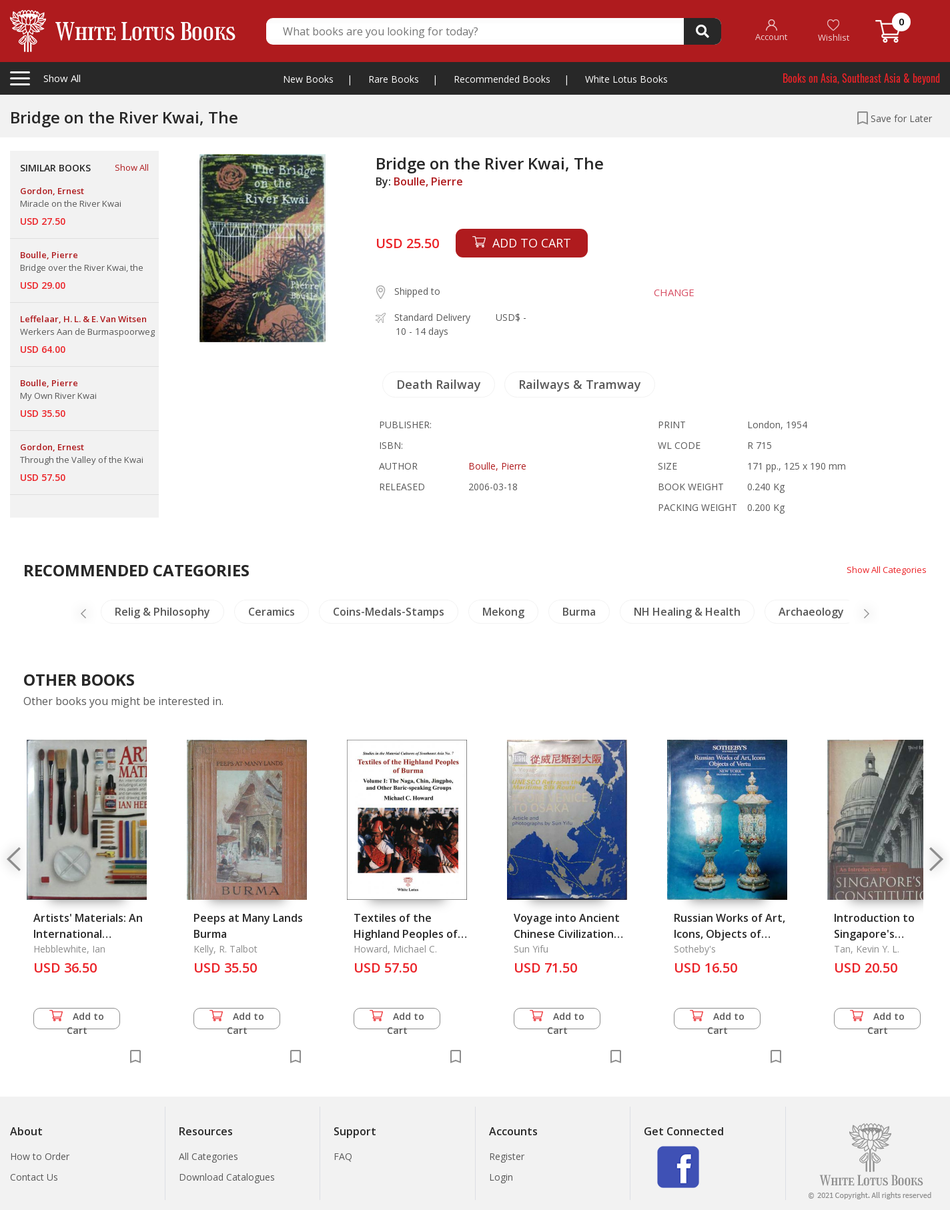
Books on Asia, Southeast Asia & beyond (861, 78)
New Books (308, 79)
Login (501, 1177)
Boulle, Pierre (428, 181)
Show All (132, 167)
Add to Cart (76, 1019)
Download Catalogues (227, 1177)
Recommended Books (502, 79)
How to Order (39, 1156)
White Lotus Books (626, 79)
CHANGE (669, 292)
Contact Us (34, 1177)
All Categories (208, 1156)
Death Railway (438, 384)
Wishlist (833, 31)
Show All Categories (884, 569)
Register (506, 1156)
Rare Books (393, 79)
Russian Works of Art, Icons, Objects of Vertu (729, 934)
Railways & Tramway (579, 384)
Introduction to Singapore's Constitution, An (877, 934)
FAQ (343, 1156)
